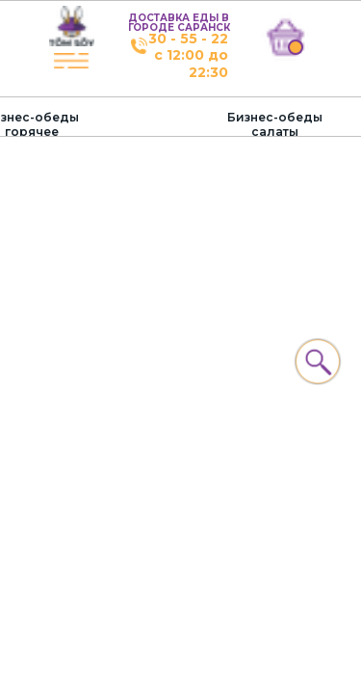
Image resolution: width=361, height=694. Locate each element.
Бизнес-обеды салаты (274, 124)
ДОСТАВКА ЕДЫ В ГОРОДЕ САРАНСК (179, 23)
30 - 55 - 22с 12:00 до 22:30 (188, 55)
